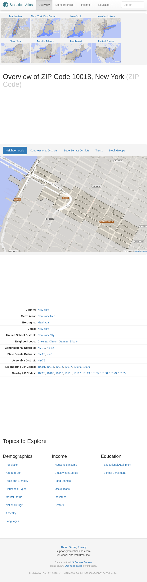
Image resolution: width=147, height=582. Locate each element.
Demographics (65, 4)
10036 (86, 366)
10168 (104, 373)
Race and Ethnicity (17, 480)
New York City (46, 335)
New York (43, 309)
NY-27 (41, 354)
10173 (113, 373)
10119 (86, 373)
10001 (41, 366)
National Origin (15, 505)
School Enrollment (115, 472)
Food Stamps (63, 480)
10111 (68, 373)
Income (87, 4)
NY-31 (50, 354)
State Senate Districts (76, 150)
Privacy (82, 547)
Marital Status (14, 497)
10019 (77, 366)
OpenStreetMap (73, 565)
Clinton (53, 341)
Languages (12, 521)
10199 (122, 373)
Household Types (16, 488)
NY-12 (50, 347)
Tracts (99, 150)
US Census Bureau (81, 562)
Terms (72, 547)
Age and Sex (13, 472)
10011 (50, 366)
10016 (59, 366)
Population (12, 464)
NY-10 (41, 347)
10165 (95, 373)
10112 (77, 373)
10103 (50, 373)
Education (105, 4)
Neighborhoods (15, 150)
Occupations (62, 488)
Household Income (66, 464)
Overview (44, 4)
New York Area (46, 316)
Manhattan (44, 322)
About (64, 547)
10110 (59, 373)
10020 (41, 373)
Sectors (59, 505)
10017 (68, 366)
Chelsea (42, 341)
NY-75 (41, 360)
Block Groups (117, 150)
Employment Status (66, 472)
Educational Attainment (117, 464)
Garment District (68, 341)
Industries (60, 497)
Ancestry (11, 513)
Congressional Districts (43, 150)
